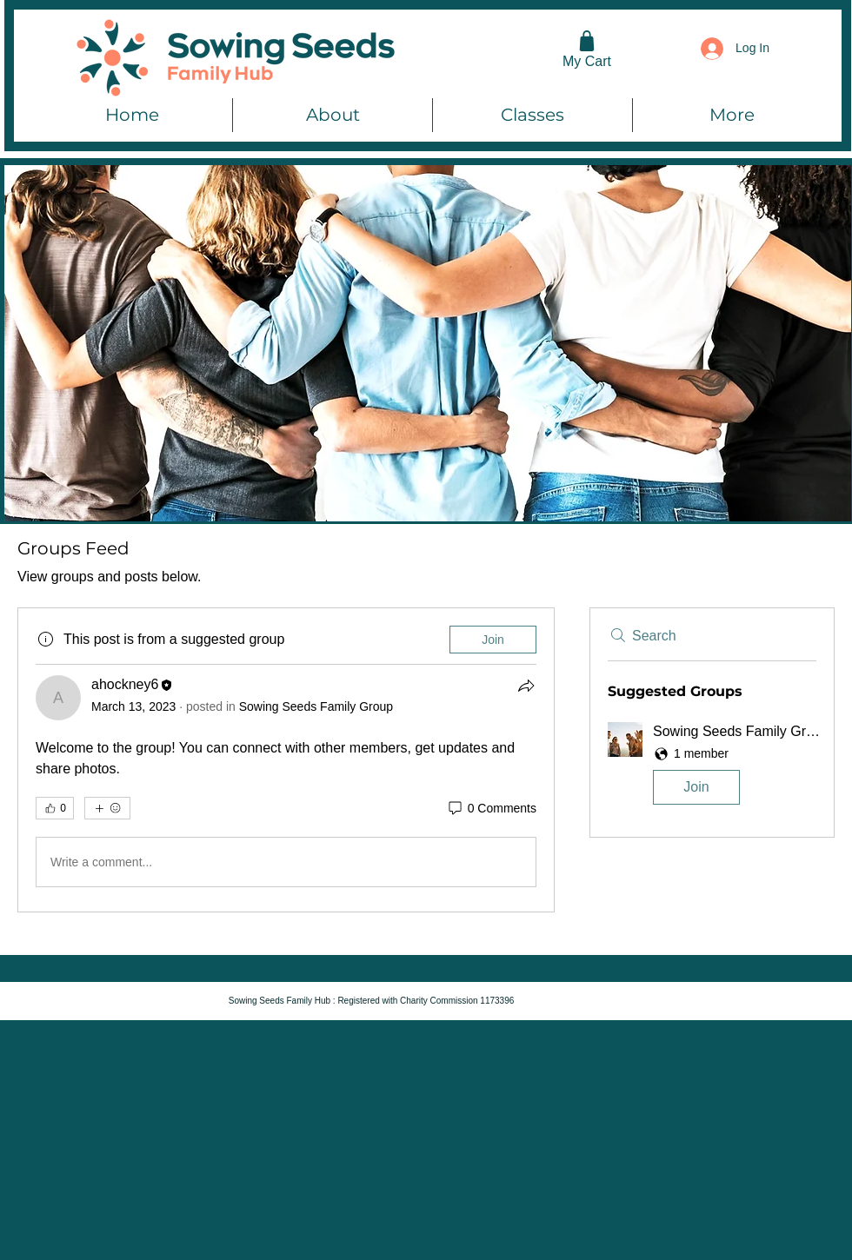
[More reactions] (107, 808)
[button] (712, 767)
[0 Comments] (491, 809)
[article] (286, 759)
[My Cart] (587, 48)
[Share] (526, 685)
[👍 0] (55, 808)
